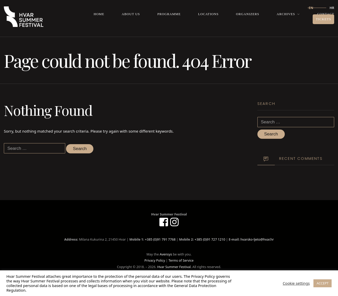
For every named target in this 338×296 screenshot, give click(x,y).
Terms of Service (181, 260)
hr (332, 7)
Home (99, 14)
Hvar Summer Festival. (174, 266)
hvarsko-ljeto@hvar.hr (257, 239)
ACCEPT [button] (323, 283)
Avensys (166, 254)
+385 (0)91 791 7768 (160, 239)
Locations (208, 14)
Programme (169, 14)
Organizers (247, 14)
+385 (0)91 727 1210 (209, 239)
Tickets (323, 19)
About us (131, 14)
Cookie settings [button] (296, 283)
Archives (286, 14)
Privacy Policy (154, 260)
